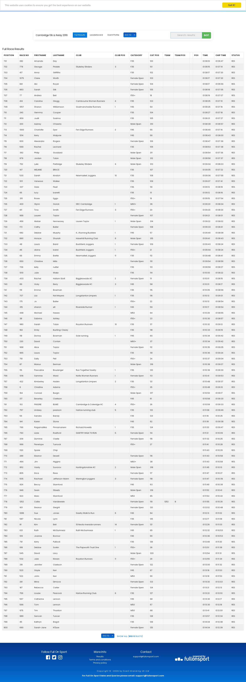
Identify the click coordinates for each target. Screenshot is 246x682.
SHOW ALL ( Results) (130, 636)
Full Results (80, 35)
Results (100, 656)
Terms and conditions (100, 659)
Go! (206, 35)
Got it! (231, 5)
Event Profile (113, 35)
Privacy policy (100, 662)
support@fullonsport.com (146, 656)
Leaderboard (96, 35)
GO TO (128, 35)
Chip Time (221, 55)
